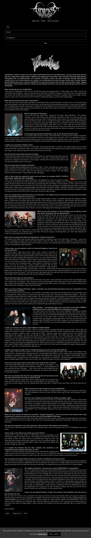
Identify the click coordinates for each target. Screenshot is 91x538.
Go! (45, 43)
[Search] (45, 32)
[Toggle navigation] (8, 27)
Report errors (17, 513)
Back (7, 513)
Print (25, 513)
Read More (42, 534)
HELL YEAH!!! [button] (54, 534)
